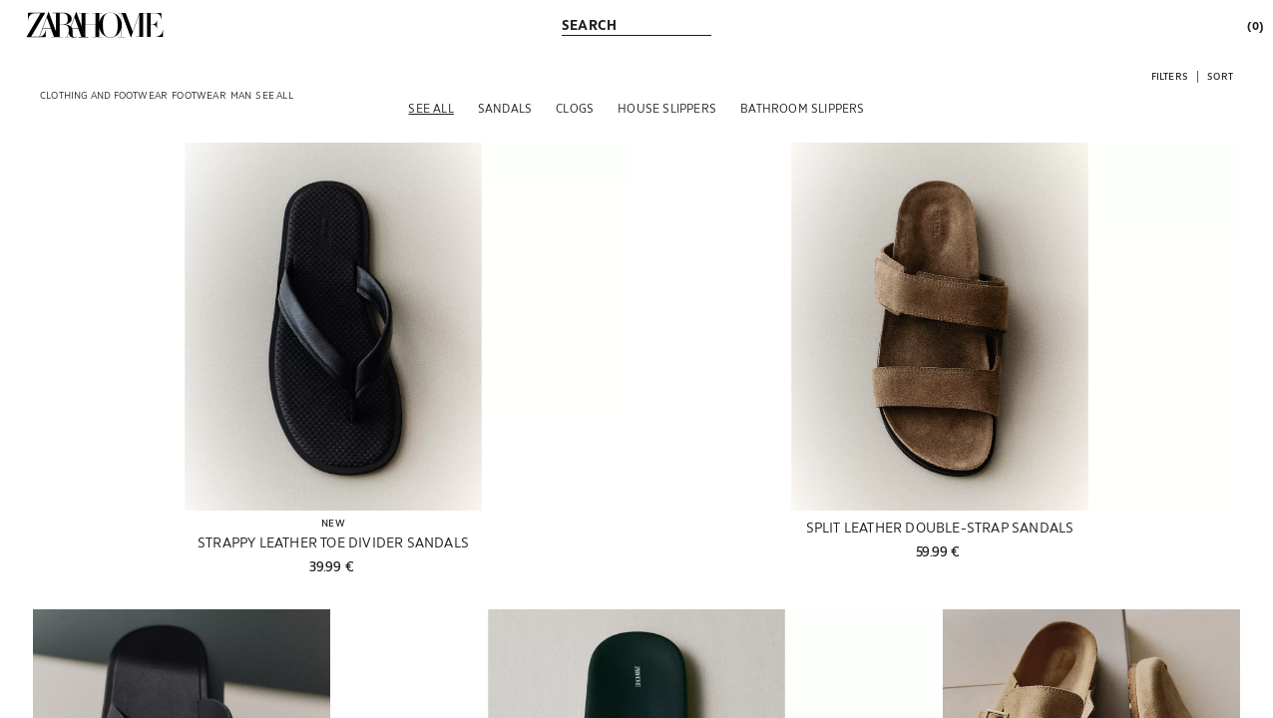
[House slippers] (667, 108)
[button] (1169, 75)
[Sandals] (505, 108)
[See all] (430, 108)
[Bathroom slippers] (802, 108)
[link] (95, 25)
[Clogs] (575, 108)
